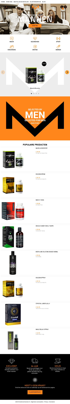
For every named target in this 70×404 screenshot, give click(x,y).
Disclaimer (52, 402)
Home (3, 1)
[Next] (67, 72)
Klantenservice (35, 1)
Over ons (9, 1)
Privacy (46, 402)
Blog (44, 1)
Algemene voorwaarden (37, 402)
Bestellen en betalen (21, 1)
